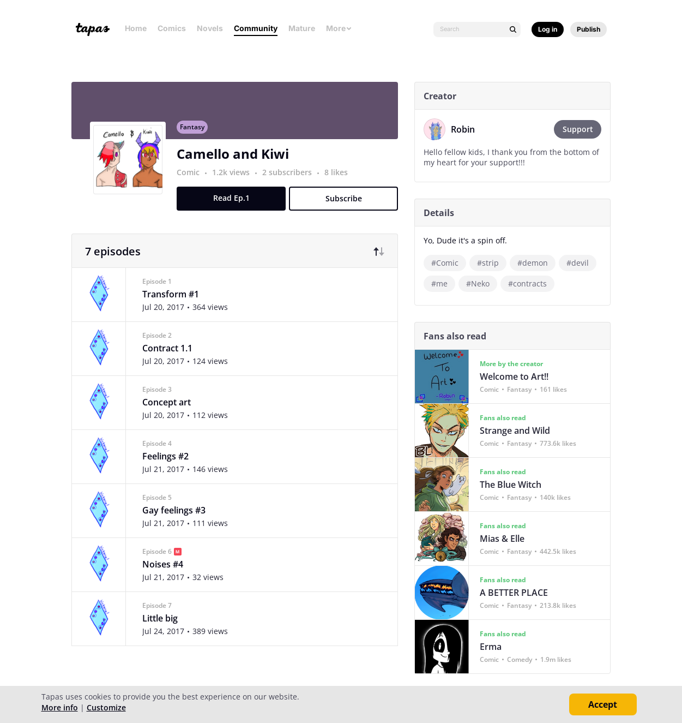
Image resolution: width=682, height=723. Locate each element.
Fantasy (196, 133)
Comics (172, 28)
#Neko (482, 283)
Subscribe (347, 204)
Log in (547, 29)
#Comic (449, 263)
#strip (492, 263)
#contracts (531, 283)
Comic (192, 178)
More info (59, 707)
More (339, 28)
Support (581, 129)
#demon (537, 263)
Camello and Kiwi (237, 160)
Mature (301, 28)
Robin (467, 129)
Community (255, 28)
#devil (582, 263)
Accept (602, 704)
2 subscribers (292, 178)
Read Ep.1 (235, 204)
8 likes (340, 178)
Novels (210, 28)
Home (136, 28)
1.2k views (236, 178)
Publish (588, 29)
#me (444, 283)
